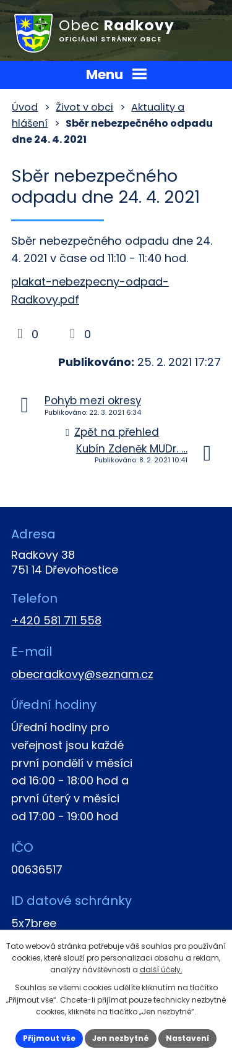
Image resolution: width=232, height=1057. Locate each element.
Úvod (25, 107)
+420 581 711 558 (56, 620)
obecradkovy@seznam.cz (82, 674)
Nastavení (187, 1038)
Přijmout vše (49, 1038)
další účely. (161, 969)
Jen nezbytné (120, 1038)
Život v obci (84, 107)
